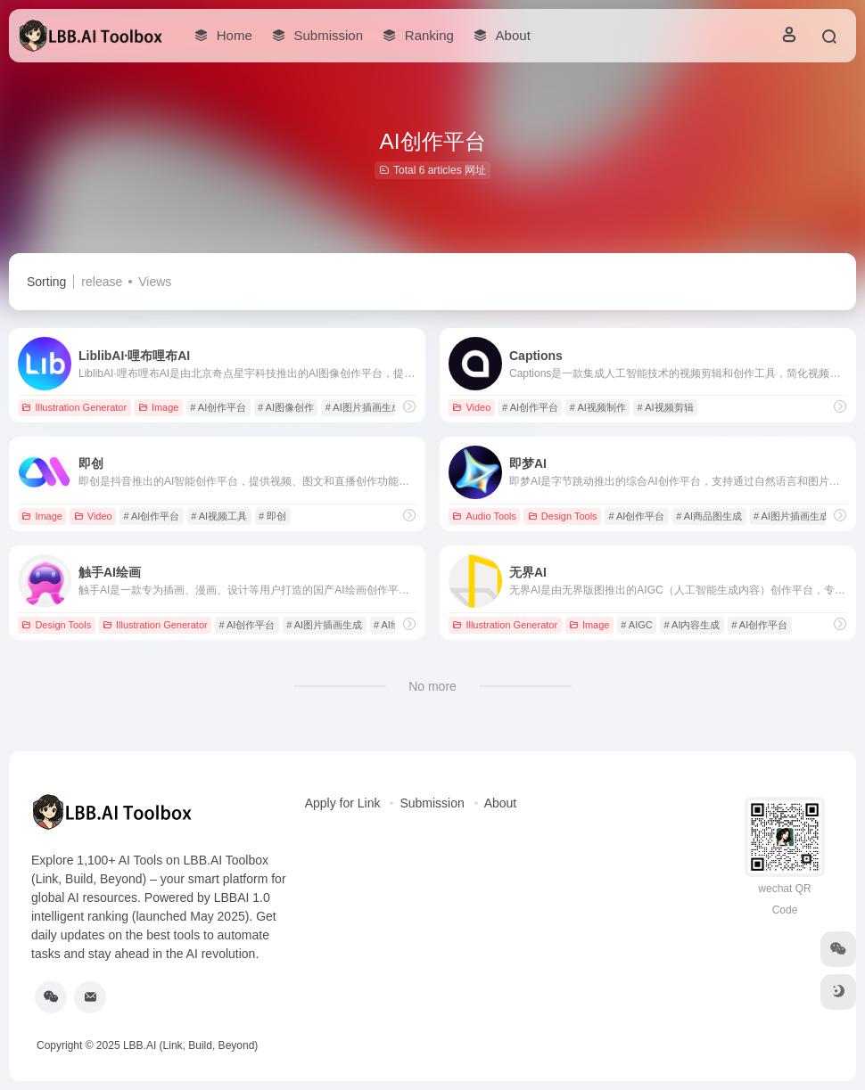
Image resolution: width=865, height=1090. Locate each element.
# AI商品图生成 (709, 516)
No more (432, 686)
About (500, 803)
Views (154, 282)
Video (471, 407)
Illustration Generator (74, 407)
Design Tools (562, 516)
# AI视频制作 (598, 407)
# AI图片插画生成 (363, 407)
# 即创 (272, 516)
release (101, 282)
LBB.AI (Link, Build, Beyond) (190, 1045)
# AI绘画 (392, 624)
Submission (432, 803)
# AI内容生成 (692, 624)
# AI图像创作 (286, 407)
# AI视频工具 (219, 516)
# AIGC (636, 624)
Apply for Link (343, 803)
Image (158, 407)
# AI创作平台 (218, 407)
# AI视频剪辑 (666, 407)
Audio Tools (484, 516)
